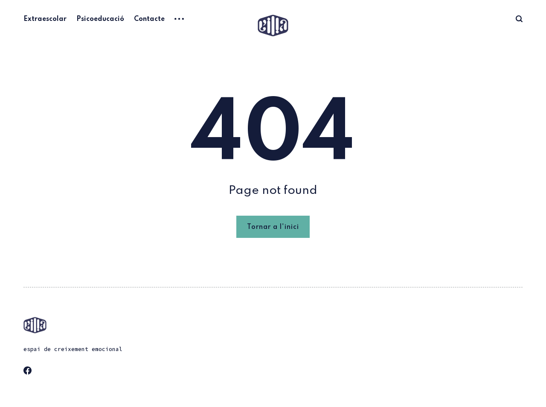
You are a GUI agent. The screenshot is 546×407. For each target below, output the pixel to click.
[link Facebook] (30, 373)
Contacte (149, 19)
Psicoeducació (100, 19)
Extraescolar (45, 19)
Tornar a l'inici (273, 227)
